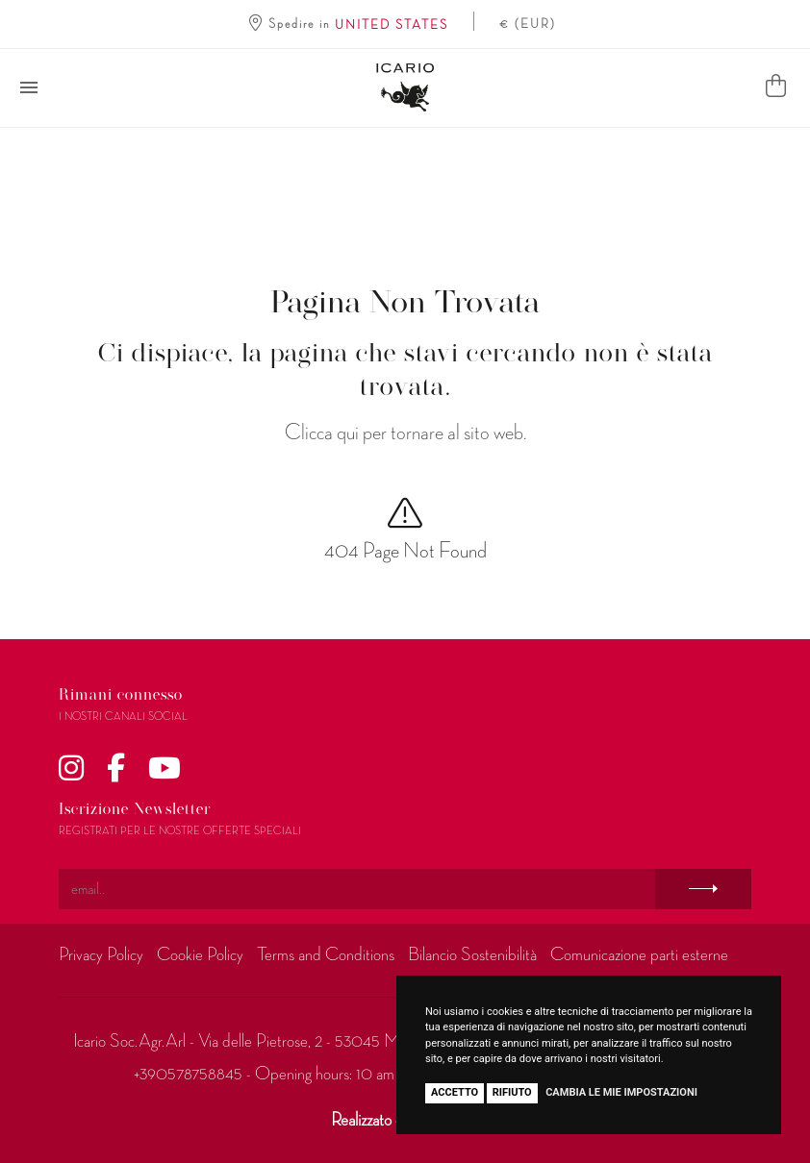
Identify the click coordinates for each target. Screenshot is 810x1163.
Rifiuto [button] (512, 1092)
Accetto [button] (454, 1092)
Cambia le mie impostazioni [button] (621, 1092)
